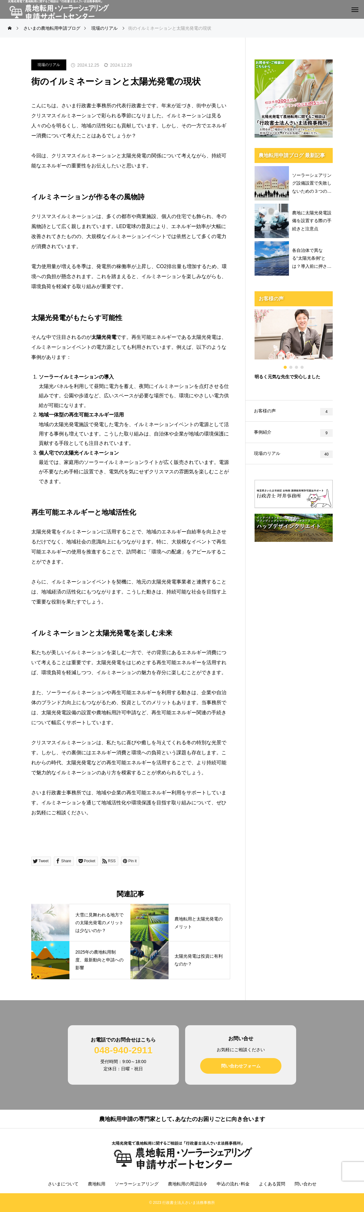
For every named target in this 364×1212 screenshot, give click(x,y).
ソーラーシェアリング (137, 1183)
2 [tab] (291, 367)
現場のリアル (49, 65)
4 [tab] (302, 367)
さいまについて (63, 1183)
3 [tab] (297, 367)
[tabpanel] (294, 348)
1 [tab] (285, 367)
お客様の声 (266, 411)
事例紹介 (263, 433)
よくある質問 (272, 1183)
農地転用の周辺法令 (187, 1183)
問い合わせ (305, 1183)
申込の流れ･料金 (233, 1183)
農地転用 (96, 1183)
